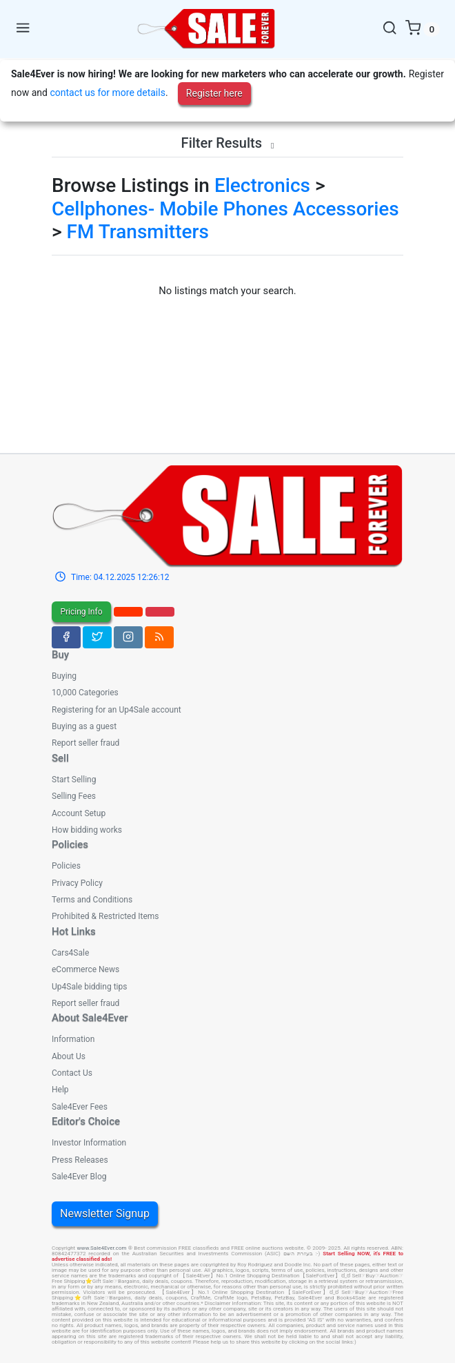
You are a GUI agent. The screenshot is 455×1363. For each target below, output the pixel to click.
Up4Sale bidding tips (89, 987)
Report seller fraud (85, 743)
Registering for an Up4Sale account (116, 710)
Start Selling (74, 779)
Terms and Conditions (92, 900)
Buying (64, 676)
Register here (214, 93)
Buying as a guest (84, 726)
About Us (68, 1056)
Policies (66, 866)
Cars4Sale (70, 953)
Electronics (262, 185)
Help (60, 1089)
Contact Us (72, 1073)
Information (73, 1039)
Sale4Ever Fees (80, 1107)
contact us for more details (107, 92)
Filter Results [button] (227, 143)
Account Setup (78, 813)
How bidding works (87, 830)
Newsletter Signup (105, 1213)
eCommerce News (85, 969)
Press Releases (80, 1160)
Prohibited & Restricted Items (105, 916)
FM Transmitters (138, 231)
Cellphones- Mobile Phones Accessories (225, 208)
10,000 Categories (85, 692)
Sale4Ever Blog (79, 1176)
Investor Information (89, 1143)
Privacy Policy (77, 883)
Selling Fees (74, 796)
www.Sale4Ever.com (101, 1248)
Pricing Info (81, 612)
